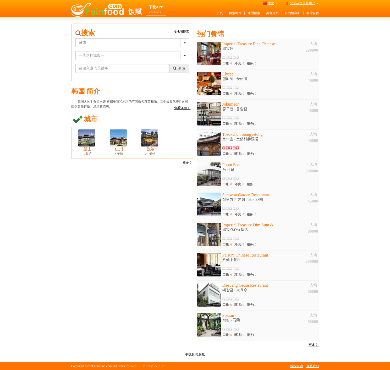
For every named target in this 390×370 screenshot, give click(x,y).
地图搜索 (254, 13)
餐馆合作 (312, 13)
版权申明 (296, 366)
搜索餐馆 (235, 13)
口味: (227, 63)
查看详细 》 (182, 108)
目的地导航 (292, 13)
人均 (313, 44)
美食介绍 (272, 13)
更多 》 (188, 162)
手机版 (190, 354)
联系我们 (312, 366)
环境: (239, 63)
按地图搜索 (181, 32)
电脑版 (200, 354)
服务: (251, 63)
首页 (220, 13)
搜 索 (179, 69)
